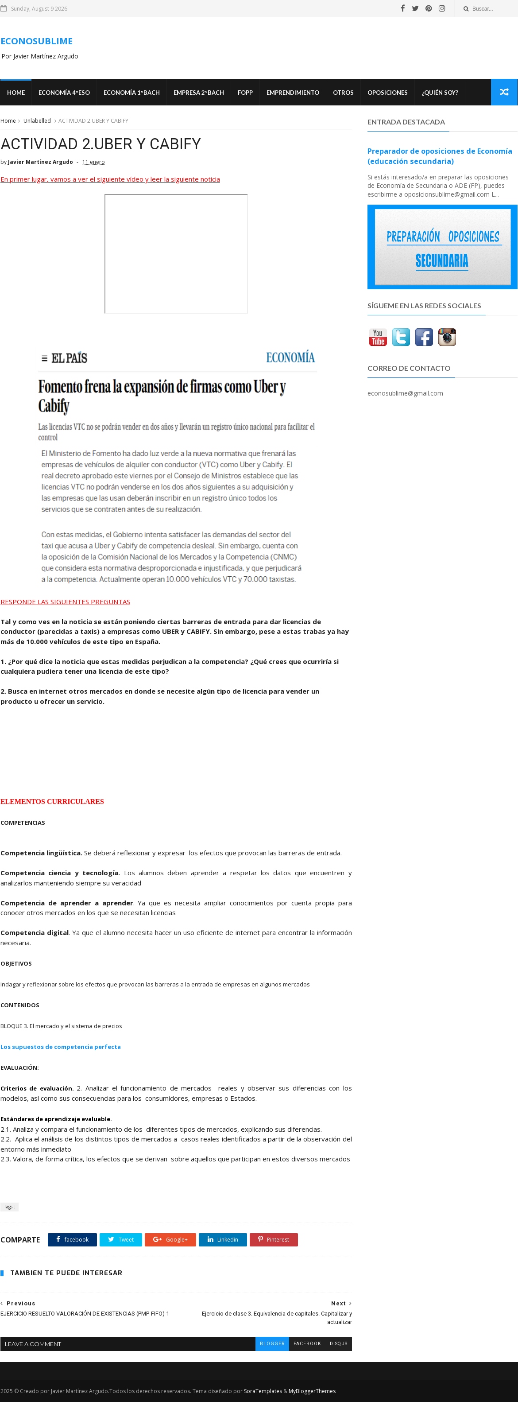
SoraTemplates (263, 1402)
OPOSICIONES (387, 93)
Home (15, 93)
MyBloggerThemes (311, 1402)
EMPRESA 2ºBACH (198, 93)
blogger (265, 1354)
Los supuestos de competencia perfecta (60, 1048)
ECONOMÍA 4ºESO (63, 93)
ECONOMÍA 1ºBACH (131, 93)
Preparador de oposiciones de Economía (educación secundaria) (440, 157)
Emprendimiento (292, 93)
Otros (342, 93)
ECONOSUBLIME (36, 41)
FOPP (244, 93)
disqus (332, 1354)
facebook (300, 1354)
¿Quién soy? (439, 93)
